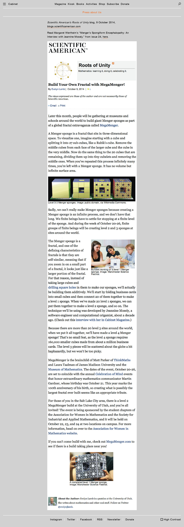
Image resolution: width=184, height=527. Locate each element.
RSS (99, 519)
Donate (125, 3)
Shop (102, 3)
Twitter (71, 519)
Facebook (86, 519)
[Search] (179, 4)
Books (80, 3)
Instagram (56, 519)
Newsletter (113, 519)
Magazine (60, 3)
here (105, 36)
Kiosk (71, 3)
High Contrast (172, 519)
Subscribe (113, 3)
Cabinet (13, 4)
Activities (91, 3)
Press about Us (92, 12)
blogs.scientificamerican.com (64, 26)
